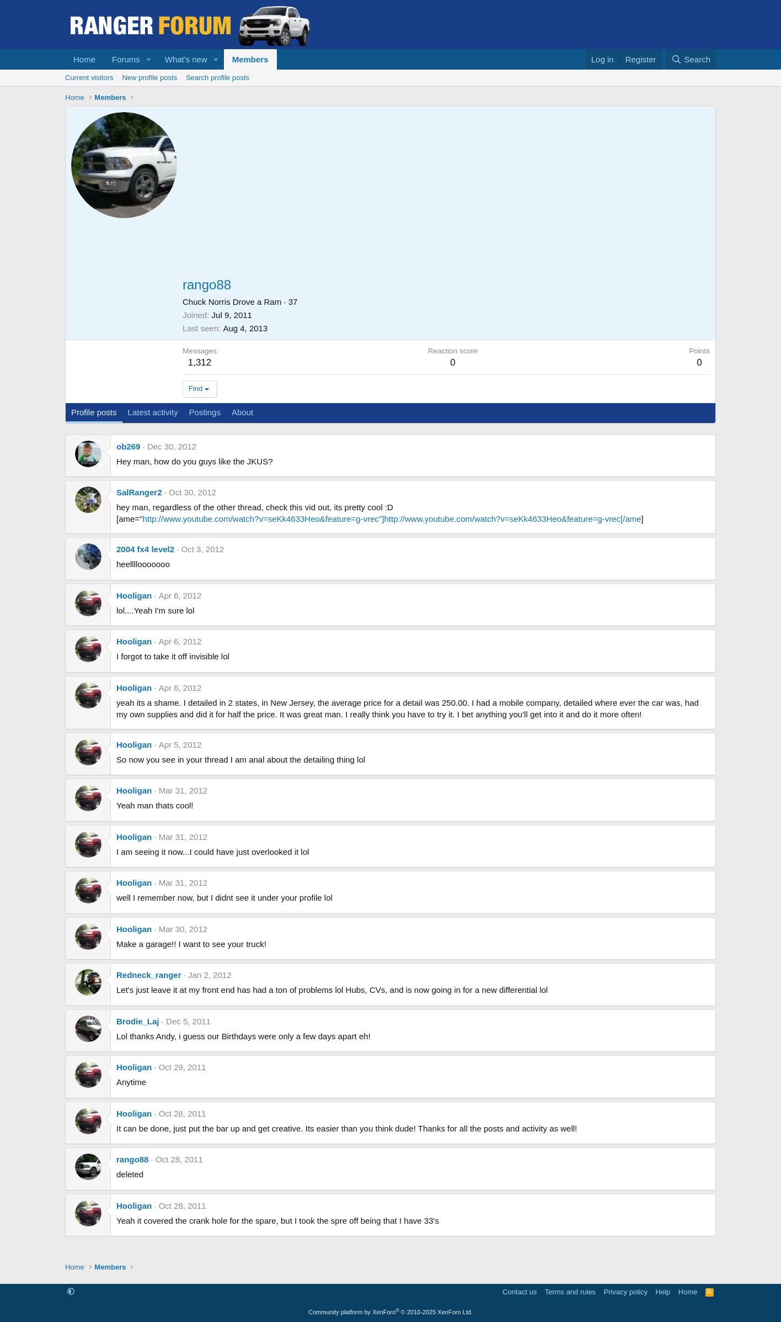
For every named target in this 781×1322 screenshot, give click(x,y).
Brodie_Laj (137, 1021)
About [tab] (242, 412)
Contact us (519, 1292)
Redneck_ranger (148, 975)
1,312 (200, 362)
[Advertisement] (446, 195)
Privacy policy (626, 1292)
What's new (186, 59)
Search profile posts (217, 77)
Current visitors (89, 77)
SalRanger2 (139, 492)
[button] (149, 59)
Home (84, 59)
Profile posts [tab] (94, 412)
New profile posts (149, 77)
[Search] (691, 59)
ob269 (128, 446)
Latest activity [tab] (153, 412)
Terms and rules (570, 1292)
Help (663, 1292)
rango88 (132, 1159)
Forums (126, 59)
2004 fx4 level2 (145, 549)
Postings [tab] (205, 412)
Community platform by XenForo (390, 1312)
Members (250, 59)
